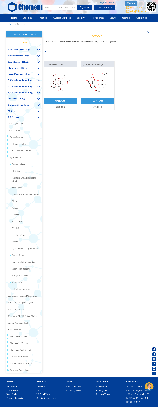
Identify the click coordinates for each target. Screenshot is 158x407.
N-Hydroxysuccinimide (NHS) (25, 194)
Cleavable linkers (19, 144)
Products (42, 17)
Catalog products (73, 386)
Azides (15, 208)
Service (39, 390)
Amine (15, 242)
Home (14, 17)
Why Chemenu (12, 390)
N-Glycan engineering (21, 275)
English (131, 3)
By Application (16, 137)
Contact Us (132, 381)
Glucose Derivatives (18, 336)
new (24, 42)
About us (27, 17)
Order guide (101, 390)
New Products (12, 394)
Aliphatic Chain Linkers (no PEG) (24, 179)
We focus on (11, 386)
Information (102, 381)
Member (126, 17)
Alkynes (15, 215)
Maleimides (17, 188)
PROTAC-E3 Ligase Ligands (21, 303)
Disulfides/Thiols (19, 235)
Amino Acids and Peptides (19, 323)
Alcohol (15, 228)
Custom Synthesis (62, 17)
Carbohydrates (14, 330)
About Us (41, 381)
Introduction (41, 386)
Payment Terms (103, 394)
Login (111, 2)
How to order (97, 17)
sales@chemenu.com (141, 11)
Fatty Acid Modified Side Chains (22, 316)
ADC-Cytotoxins (15, 124)
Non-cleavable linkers (21, 151)
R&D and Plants (43, 394)
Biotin (14, 201)
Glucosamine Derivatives (20, 343)
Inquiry (81, 17)
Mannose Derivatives (19, 357)
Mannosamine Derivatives (21, 363)
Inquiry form (101, 386)
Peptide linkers (18, 164)
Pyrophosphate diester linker (24, 262)
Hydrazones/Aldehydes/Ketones (26, 248)
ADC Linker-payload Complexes (22, 296)
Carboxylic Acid (19, 255)
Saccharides (17, 221)
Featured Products (14, 398)
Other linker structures (21, 289)
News (113, 17)
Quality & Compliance (46, 398)
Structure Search (104, 7)
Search (84, 7)
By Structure (15, 157)
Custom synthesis (73, 390)
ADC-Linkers (14, 130)
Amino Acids (17, 282)
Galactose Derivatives (19, 370)
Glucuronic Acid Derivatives (22, 350)
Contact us (141, 17)
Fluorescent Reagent (21, 269)
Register (103, 2)
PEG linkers (17, 171)
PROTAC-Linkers (16, 309)
